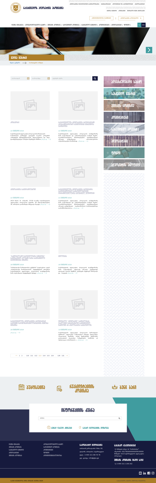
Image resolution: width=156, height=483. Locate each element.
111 (31, 355)
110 (27, 355)
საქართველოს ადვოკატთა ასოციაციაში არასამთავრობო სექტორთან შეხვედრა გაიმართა (76, 124)
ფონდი (127, 25)
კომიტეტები (104, 25)
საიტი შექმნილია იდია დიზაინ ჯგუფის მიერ (26, 480)
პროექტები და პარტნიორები (122, 4)
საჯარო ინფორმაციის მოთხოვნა (94, 427)
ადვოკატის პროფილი (125, 164)
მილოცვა (62, 256)
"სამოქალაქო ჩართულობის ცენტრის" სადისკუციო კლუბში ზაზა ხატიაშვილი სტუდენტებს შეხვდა (27, 258)
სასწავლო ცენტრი (89, 25)
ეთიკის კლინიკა (15, 455)
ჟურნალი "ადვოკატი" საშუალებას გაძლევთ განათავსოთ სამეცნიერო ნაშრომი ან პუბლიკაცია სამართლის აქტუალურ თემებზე (75, 324)
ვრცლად (44, 139)
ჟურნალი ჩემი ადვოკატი (136, 11)
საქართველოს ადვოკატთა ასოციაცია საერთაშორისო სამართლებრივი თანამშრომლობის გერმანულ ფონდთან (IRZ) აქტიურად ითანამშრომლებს (76, 192)
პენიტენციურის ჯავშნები (101, 18)
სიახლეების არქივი (36, 63)
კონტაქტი (121, 11)
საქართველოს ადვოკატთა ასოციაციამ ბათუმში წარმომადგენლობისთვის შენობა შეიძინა (29, 323)
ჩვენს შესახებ (17, 25)
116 (52, 355)
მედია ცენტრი (112, 11)
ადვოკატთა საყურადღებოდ (23, 189)
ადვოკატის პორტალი (131, 18)
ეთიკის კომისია (54, 25)
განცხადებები (106, 4)
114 (44, 355)
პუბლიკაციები (140, 4)
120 (59, 355)
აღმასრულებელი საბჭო (35, 25)
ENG (143, 25)
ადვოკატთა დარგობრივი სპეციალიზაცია (84, 4)
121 (63, 355)
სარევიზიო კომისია (71, 25)
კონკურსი (14, 122)
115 (48, 355)
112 (36, 355)
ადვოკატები (116, 25)
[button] (149, 50)
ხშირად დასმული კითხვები (59, 427)
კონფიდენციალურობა (52, 455)
